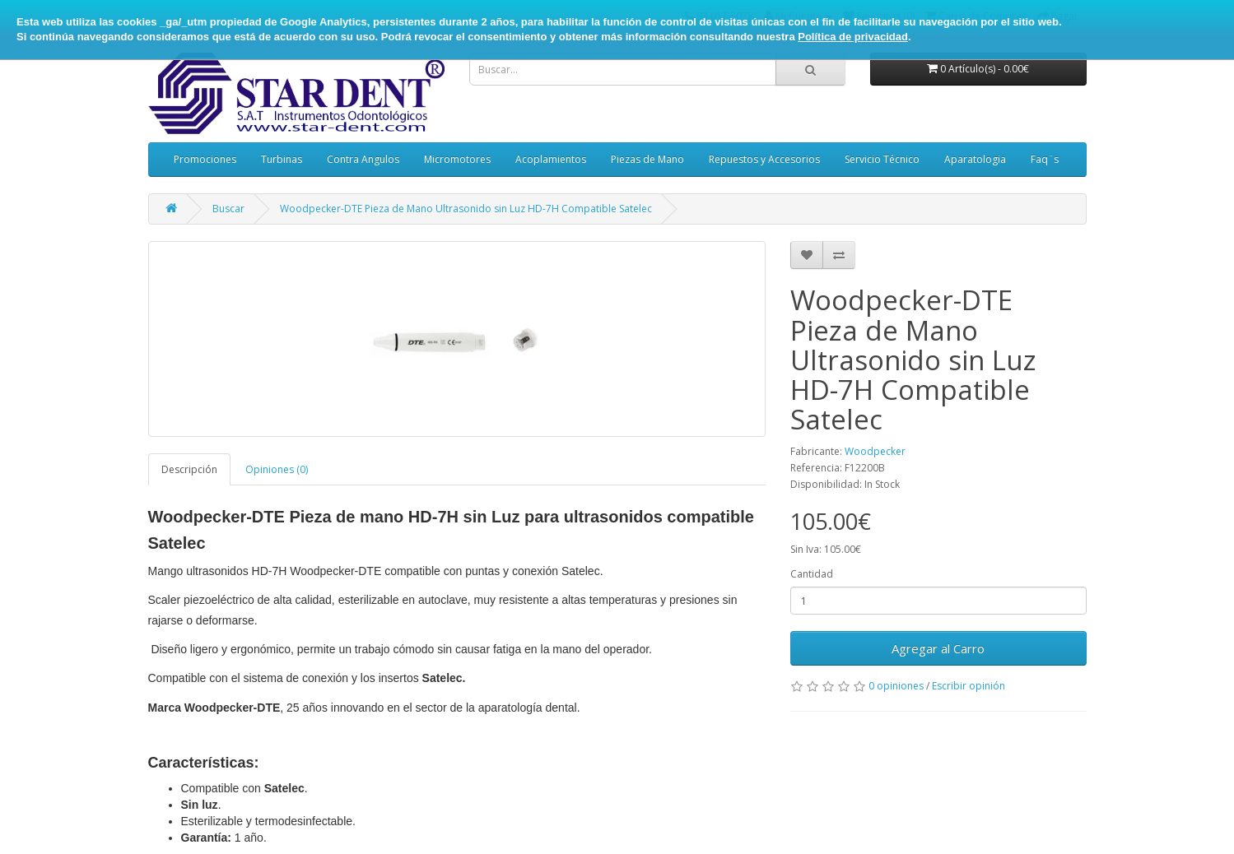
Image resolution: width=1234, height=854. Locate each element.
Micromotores (457, 159)
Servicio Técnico (882, 159)
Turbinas (281, 159)
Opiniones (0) (276, 469)
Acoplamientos (550, 159)
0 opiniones (896, 686)
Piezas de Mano (647, 159)
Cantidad (811, 574)
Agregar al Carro (938, 648)
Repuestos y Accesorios (764, 159)
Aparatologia (975, 159)
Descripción (189, 469)
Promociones (205, 159)
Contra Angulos (363, 159)
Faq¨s (1045, 159)
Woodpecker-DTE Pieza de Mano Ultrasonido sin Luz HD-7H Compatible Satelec (466, 209)
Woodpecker (875, 451)
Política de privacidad (853, 36)
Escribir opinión (968, 686)
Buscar (228, 209)
